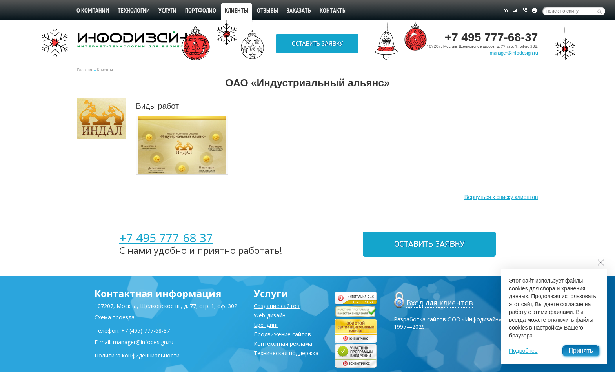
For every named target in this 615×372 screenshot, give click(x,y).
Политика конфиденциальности (137, 355)
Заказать (299, 11)
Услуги (167, 11)
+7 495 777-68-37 (166, 238)
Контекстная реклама (283, 343)
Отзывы (267, 11)
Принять (581, 350)
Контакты (333, 11)
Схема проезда (115, 317)
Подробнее (523, 351)
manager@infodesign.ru (514, 53)
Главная (84, 70)
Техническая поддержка (286, 353)
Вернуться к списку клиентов (501, 197)
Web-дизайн (270, 315)
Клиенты (105, 70)
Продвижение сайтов (282, 334)
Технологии (134, 11)
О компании (92, 11)
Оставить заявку (317, 43)
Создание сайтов (277, 306)
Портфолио (200, 11)
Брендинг (266, 324)
